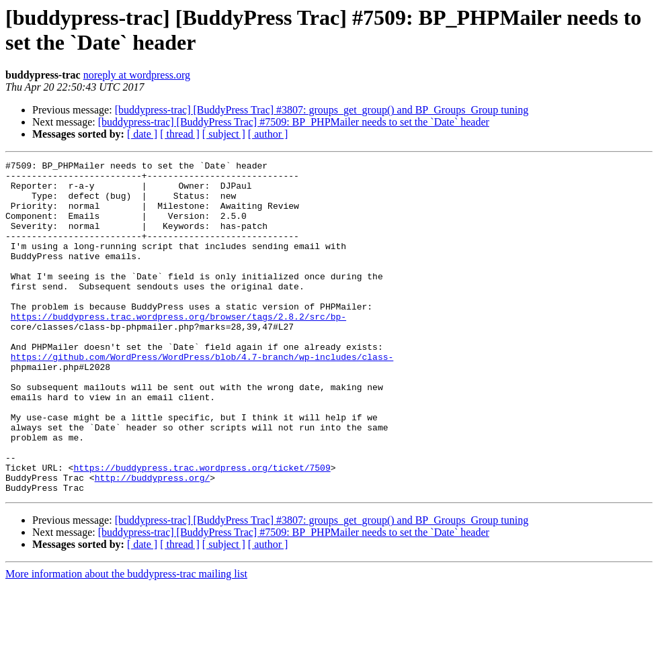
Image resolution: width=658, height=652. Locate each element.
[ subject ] (223, 134)
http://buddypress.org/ (152, 542)
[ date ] (142, 134)
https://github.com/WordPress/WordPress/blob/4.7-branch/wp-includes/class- (202, 397)
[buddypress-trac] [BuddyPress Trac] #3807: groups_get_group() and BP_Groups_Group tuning (322, 109)
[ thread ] (180, 134)
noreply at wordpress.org (136, 75)
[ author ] (268, 134)
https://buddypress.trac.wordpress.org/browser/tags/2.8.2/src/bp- (178, 348)
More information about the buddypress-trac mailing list (126, 640)
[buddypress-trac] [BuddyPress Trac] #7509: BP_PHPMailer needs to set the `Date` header (293, 122)
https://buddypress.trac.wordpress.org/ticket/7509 (201, 530)
